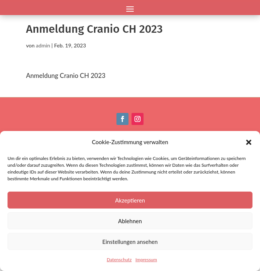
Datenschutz (119, 259)
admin (43, 45)
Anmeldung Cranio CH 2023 (65, 75)
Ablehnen (130, 221)
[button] (248, 142)
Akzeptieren (130, 200)
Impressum (146, 259)
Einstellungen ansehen (129, 241)
